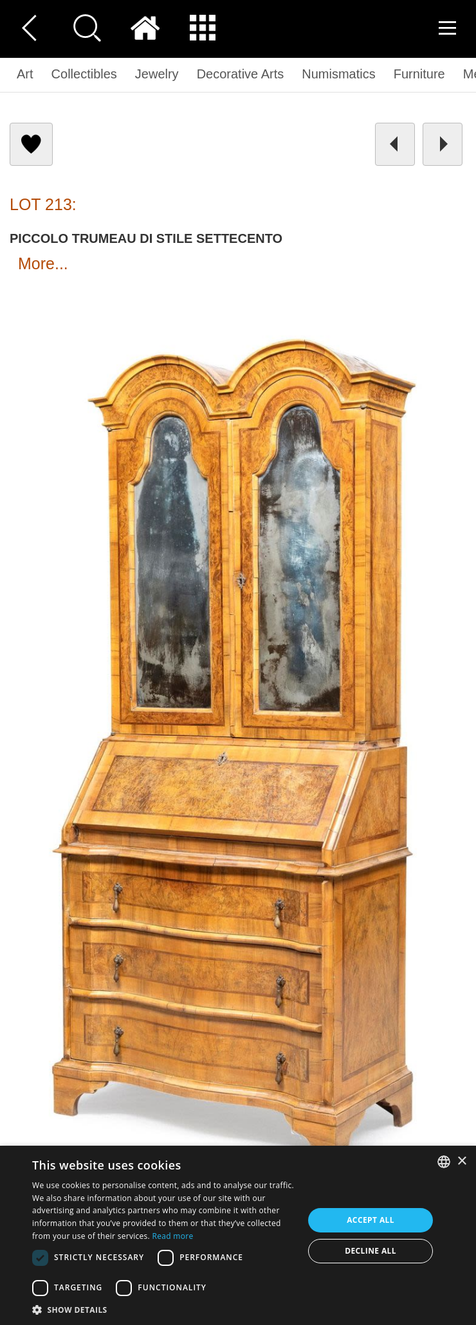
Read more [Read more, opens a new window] (173, 1236)
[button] (164, 1309)
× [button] (461, 1161)
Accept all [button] (370, 1219)
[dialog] (238, 1235)
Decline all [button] (370, 1250)
